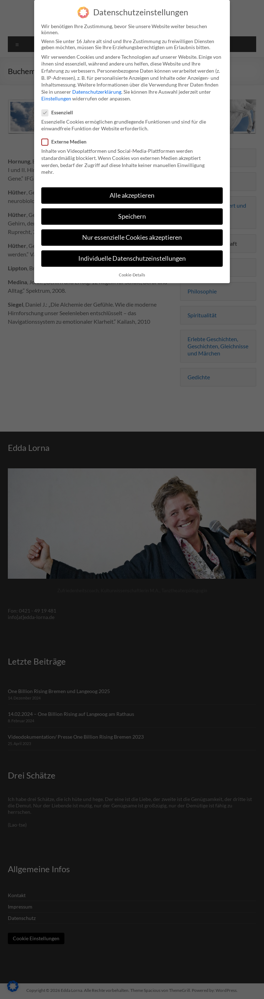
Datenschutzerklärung (96, 89)
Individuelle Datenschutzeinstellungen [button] (132, 255)
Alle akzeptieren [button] (132, 192)
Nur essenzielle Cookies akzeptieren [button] (132, 234)
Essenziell (60, 109)
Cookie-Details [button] (132, 272)
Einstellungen (56, 96)
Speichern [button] (132, 213)
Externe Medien (67, 139)
